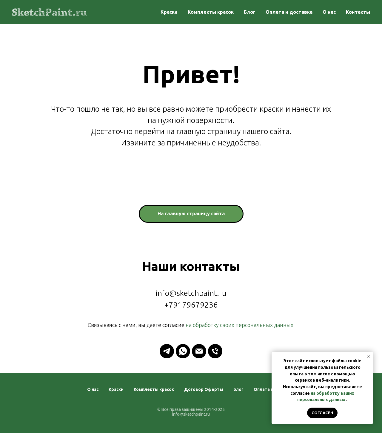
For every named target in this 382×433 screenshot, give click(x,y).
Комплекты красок (211, 12)
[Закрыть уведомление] (369, 356)
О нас (329, 12)
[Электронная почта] (199, 351)
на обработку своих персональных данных (239, 325)
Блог (249, 12)
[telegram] (167, 351)
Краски (169, 12)
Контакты (358, 12)
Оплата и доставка (289, 12)
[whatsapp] (183, 351)
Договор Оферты (203, 389)
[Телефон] (215, 351)
